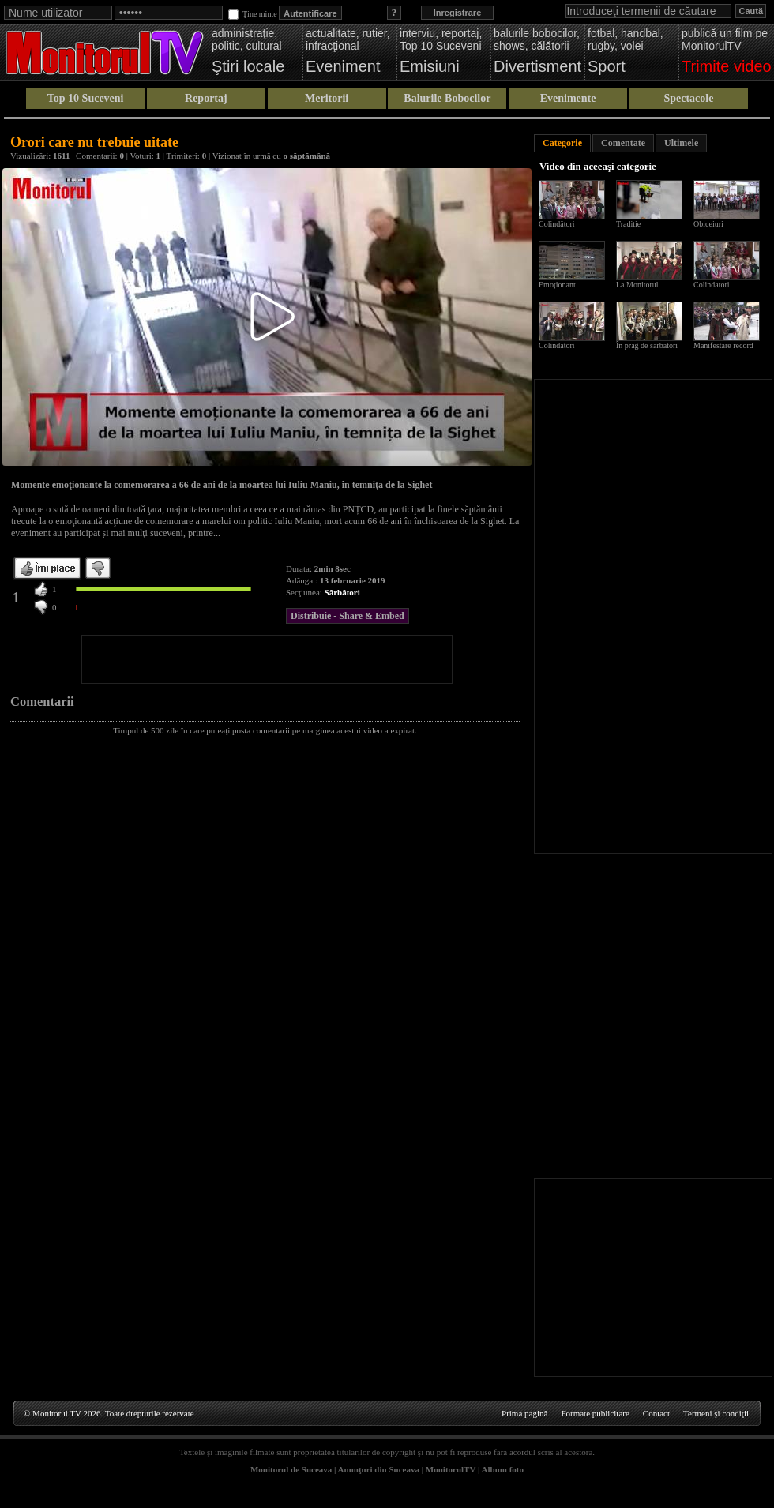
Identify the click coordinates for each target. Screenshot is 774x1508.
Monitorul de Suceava (291, 1469)
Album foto (503, 1469)
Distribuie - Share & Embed (347, 615)
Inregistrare (458, 12)
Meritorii (326, 98)
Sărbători (342, 592)
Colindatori (711, 284)
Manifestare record (723, 345)
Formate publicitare (595, 1413)
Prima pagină (524, 1413)
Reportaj (206, 98)
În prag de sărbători (647, 345)
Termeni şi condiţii (716, 1413)
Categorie (562, 142)
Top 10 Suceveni (85, 98)
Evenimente (568, 98)
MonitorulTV (450, 1469)
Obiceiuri (708, 223)
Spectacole (688, 98)
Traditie (628, 223)
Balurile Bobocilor (447, 98)
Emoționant (557, 284)
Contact (656, 1413)
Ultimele (681, 142)
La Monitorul (637, 284)
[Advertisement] (267, 659)
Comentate (623, 142)
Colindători (557, 223)
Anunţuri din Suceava (378, 1469)
